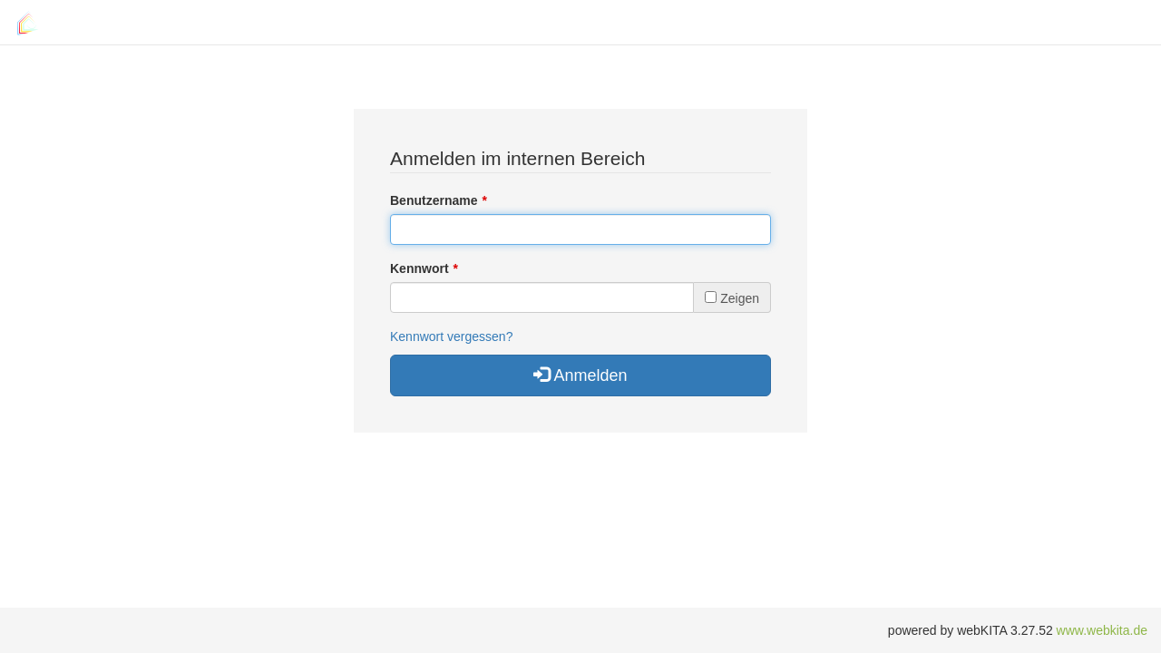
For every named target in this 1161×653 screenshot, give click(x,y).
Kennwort (419, 268)
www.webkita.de (1102, 630)
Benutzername (433, 200)
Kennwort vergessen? (451, 336)
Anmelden (580, 375)
